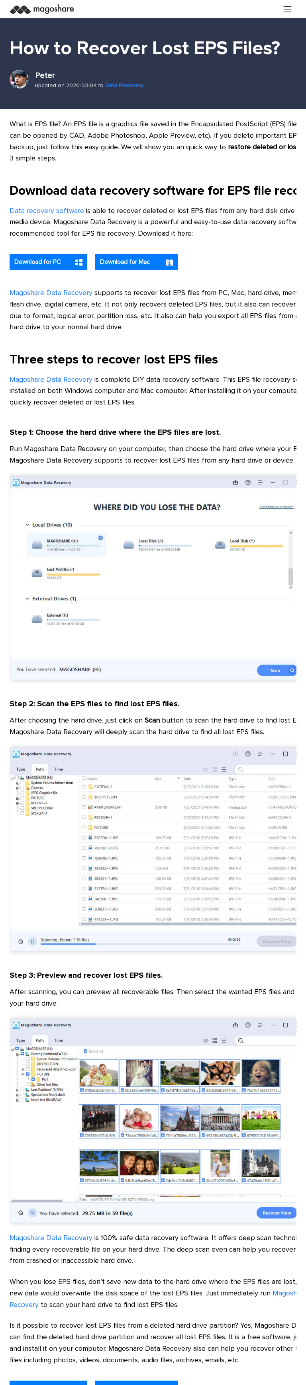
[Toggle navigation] (288, 9)
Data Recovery (124, 85)
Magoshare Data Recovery (51, 293)
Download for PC (48, 262)
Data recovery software (47, 211)
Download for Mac (136, 262)
